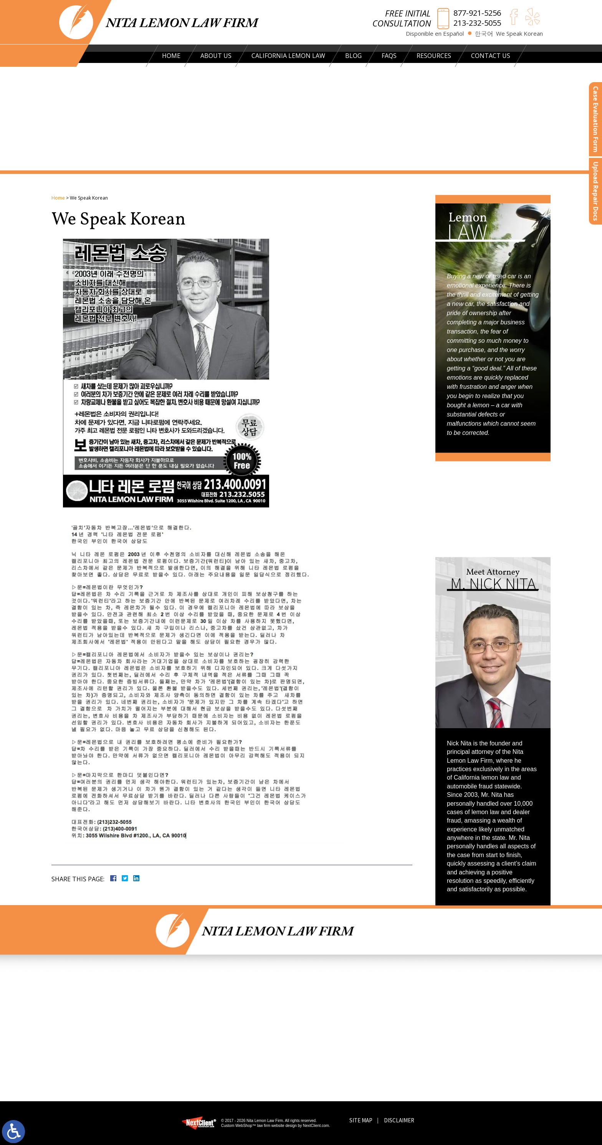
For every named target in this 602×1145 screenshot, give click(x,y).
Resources (422, 55)
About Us (204, 55)
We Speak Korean (519, 33)
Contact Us (479, 55)
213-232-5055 (477, 23)
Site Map (360, 1120)
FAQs (377, 55)
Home (160, 55)
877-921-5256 (477, 13)
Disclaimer (399, 1120)
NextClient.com (316, 1126)
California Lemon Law (277, 55)
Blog (342, 55)
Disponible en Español (435, 33)
